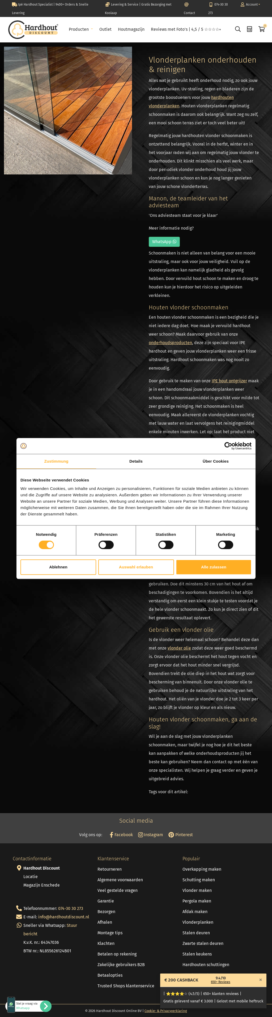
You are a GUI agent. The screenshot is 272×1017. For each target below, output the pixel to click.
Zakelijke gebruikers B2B (121, 964)
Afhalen (104, 922)
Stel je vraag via (26, 1006)
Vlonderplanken (197, 922)
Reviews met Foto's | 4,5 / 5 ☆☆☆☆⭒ (186, 29)
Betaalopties (109, 975)
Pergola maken (196, 901)
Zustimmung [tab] (56, 461)
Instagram (150, 834)
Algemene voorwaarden (120, 879)
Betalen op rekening (117, 954)
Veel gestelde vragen (117, 890)
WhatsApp (164, 241)
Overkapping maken (201, 869)
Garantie (105, 901)
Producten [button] (79, 29)
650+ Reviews (220, 982)
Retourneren (109, 869)
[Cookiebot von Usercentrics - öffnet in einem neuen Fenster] (228, 446)
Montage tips (109, 932)
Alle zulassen (213, 567)
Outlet (105, 29)
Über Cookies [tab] (216, 461)
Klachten (105, 943)
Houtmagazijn (131, 29)
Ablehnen (58, 567)
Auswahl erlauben (136, 567)
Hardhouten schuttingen (205, 964)
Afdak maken (194, 911)
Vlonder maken (197, 890)
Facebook (121, 834)
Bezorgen (106, 911)
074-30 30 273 (70, 908)
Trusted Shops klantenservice (125, 985)
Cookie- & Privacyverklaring (165, 1011)
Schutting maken (198, 879)
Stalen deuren (196, 932)
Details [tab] (136, 461)
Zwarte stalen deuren (202, 943)
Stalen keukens (197, 954)
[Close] (260, 979)
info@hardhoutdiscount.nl (63, 916)
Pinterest (180, 834)
